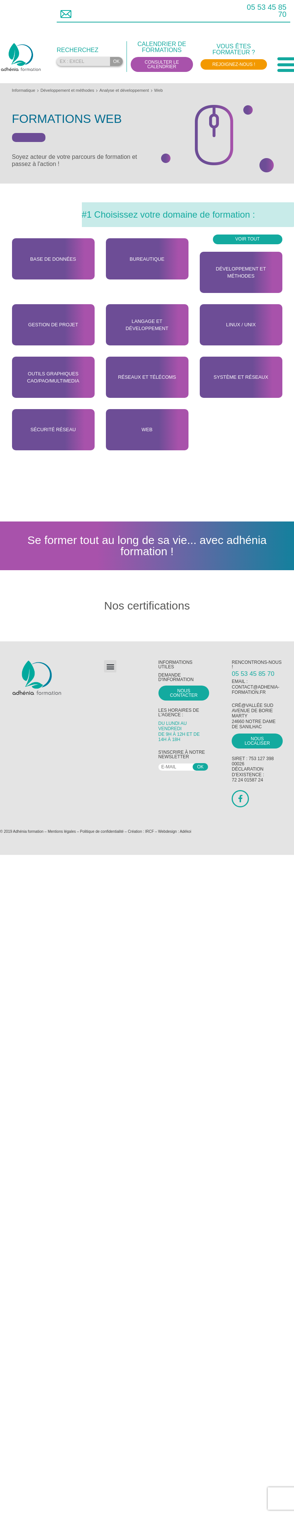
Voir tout (247, 239)
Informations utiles (175, 664)
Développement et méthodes (67, 90)
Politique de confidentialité (102, 831)
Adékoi (185, 831)
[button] (110, 666)
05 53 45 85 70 (266, 10)
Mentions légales (62, 831)
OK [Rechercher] (116, 61)
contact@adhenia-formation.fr (255, 689)
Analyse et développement (124, 90)
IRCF (149, 831)
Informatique (23, 90)
